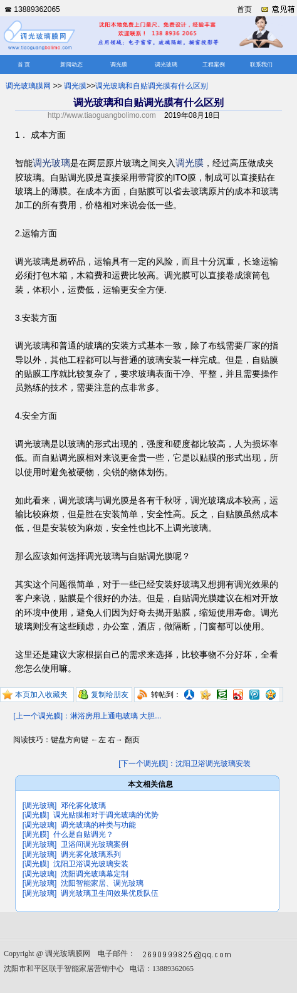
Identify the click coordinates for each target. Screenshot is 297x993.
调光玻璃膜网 (28, 85)
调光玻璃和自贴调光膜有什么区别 (151, 85)
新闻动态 (71, 64)
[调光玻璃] (40, 805)
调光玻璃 (166, 64)
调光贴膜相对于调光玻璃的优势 (106, 815)
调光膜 (118, 64)
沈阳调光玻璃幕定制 (94, 874)
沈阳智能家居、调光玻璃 (102, 883)
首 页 (24, 64)
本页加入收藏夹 (41, 694)
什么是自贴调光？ (83, 834)
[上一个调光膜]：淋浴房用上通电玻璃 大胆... (87, 716)
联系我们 (261, 64)
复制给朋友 (109, 694)
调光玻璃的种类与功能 (98, 825)
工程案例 (213, 64)
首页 (244, 9)
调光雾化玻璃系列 (91, 854)
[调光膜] (36, 815)
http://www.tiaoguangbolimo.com (102, 115)
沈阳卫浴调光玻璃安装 (90, 863)
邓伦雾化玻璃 (83, 805)
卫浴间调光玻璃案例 (94, 844)
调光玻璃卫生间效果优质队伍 (110, 893)
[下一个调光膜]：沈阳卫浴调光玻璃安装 (184, 763)
